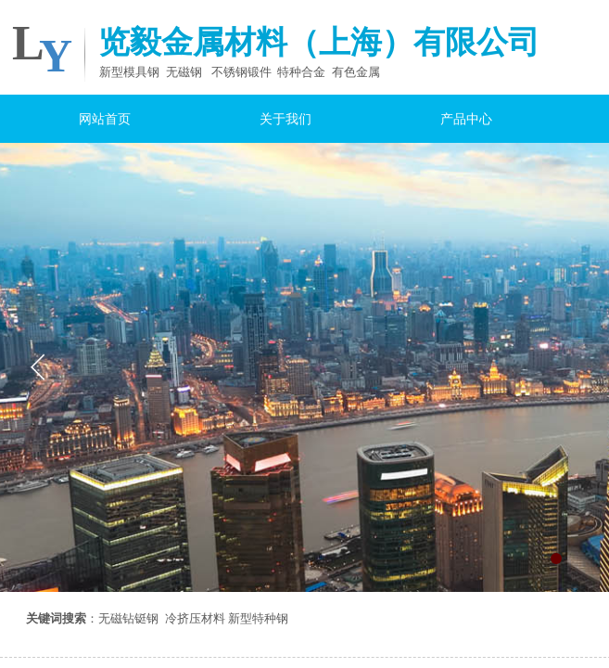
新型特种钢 (258, 618)
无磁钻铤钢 (128, 618)
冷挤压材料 (195, 618)
